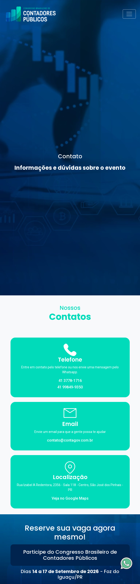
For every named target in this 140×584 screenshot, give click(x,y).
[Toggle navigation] (129, 14)
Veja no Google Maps (70, 498)
